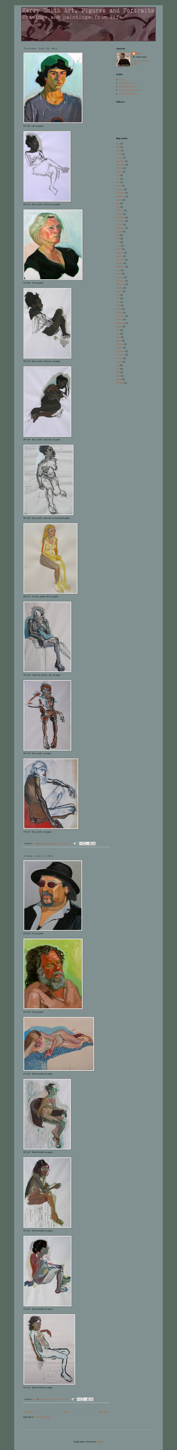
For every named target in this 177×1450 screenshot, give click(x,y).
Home (66, 1412)
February (120, 189)
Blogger (99, 1442)
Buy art (122, 79)
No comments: (65, 843)
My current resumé (126, 83)
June (118, 143)
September (120, 196)
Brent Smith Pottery (127, 94)
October (119, 168)
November (120, 164)
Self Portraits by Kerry (128, 86)
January (119, 157)
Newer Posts (29, 1412)
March (119, 154)
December (120, 161)
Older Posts (103, 1412)
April (118, 150)
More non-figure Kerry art (130, 90)
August (119, 172)
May (118, 147)
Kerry (138, 53)
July (118, 175)
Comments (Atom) (42, 1417)
